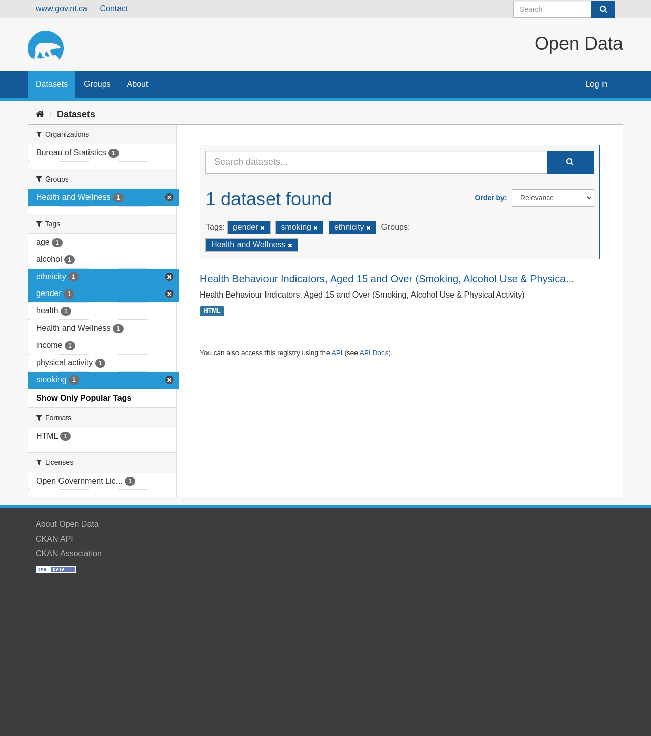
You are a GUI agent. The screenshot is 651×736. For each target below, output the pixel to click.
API (337, 353)
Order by (490, 198)
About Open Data (67, 524)
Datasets (52, 84)
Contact (114, 8)
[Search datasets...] (376, 162)
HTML (211, 311)
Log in (596, 84)
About (138, 84)
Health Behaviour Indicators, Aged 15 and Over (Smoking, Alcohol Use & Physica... (387, 278)
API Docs (374, 353)
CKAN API (54, 539)
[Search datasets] (564, 9)
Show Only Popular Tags (83, 398)
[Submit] (603, 9)
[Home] (40, 114)
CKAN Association (69, 553)
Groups (97, 84)
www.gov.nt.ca (61, 8)
